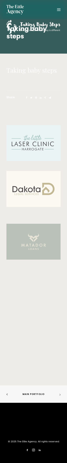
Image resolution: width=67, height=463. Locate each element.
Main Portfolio (34, 394)
